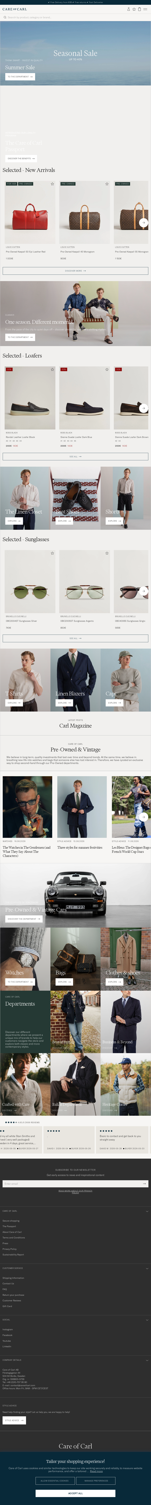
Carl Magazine (75, 725)
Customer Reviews (12, 1300)
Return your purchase (13, 1295)
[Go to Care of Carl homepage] (15, 9)
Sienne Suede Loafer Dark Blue (76, 437)
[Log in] (129, 9)
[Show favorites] (134, 9)
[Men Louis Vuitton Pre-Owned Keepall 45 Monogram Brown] (84, 212)
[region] (75, 1140)
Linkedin (7, 1346)
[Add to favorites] (51, 184)
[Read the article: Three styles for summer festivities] (82, 817)
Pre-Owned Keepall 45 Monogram (77, 251)
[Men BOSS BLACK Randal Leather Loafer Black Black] (30, 397)
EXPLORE (12, 521)
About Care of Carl (12, 1232)
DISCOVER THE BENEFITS (19, 158)
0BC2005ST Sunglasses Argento (77, 621)
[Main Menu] (145, 9)
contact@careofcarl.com (23, 1385)
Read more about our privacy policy (75, 1192)
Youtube (7, 1340)
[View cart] (139, 9)
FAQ (5, 1289)
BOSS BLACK (12, 433)
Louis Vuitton (13, 247)
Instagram (8, 1329)
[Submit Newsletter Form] (144, 1183)
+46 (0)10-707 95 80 (17, 1382)
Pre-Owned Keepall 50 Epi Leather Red (25, 251)
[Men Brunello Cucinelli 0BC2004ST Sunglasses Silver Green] (30, 581)
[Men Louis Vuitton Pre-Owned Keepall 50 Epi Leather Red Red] (30, 212)
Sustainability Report (13, 1254)
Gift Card (7, 1306)
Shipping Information (13, 1278)
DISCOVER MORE (73, 271)
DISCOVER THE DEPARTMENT (22, 919)
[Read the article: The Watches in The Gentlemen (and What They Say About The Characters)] (27, 817)
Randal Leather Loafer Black (20, 437)
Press (5, 1243)
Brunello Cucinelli (16, 616)
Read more (96, 1471)
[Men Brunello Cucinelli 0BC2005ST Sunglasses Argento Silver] (84, 581)
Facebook (7, 1335)
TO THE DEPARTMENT (18, 76)
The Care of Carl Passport (23, 146)
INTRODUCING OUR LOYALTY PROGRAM (20, 134)
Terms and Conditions (14, 1237)
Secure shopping (11, 1220)
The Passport (9, 1226)
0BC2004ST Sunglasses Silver (21, 621)
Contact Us (8, 1283)
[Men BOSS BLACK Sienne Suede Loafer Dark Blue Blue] (84, 397)
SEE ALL (74, 457)
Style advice (12, 1420)
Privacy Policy (9, 1249)
